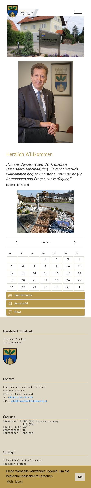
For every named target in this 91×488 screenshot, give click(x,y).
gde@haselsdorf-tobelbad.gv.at (29, 400)
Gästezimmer (23, 295)
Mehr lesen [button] (15, 481)
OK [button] (80, 476)
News (17, 312)
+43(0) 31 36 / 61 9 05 (20, 397)
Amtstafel (21, 303)
